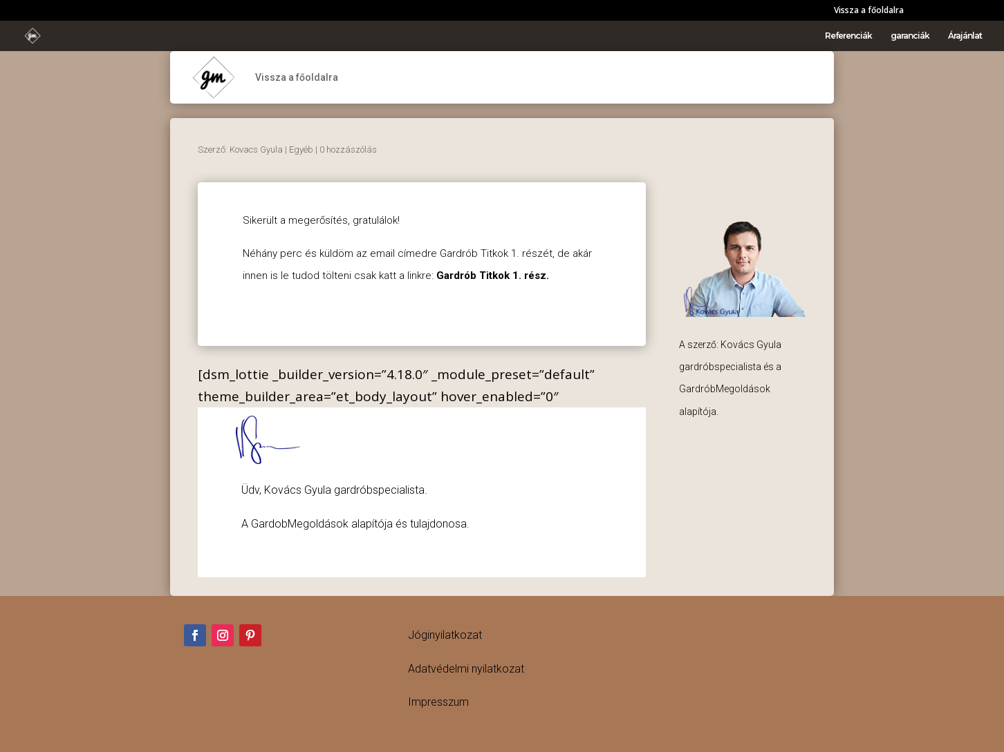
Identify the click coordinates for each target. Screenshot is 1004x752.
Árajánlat (965, 36)
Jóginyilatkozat (445, 635)
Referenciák (848, 36)
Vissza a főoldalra (869, 11)
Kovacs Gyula (256, 149)
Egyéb (301, 149)
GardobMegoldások (299, 523)
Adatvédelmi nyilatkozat (466, 668)
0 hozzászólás (348, 149)
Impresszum (438, 701)
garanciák (910, 36)
